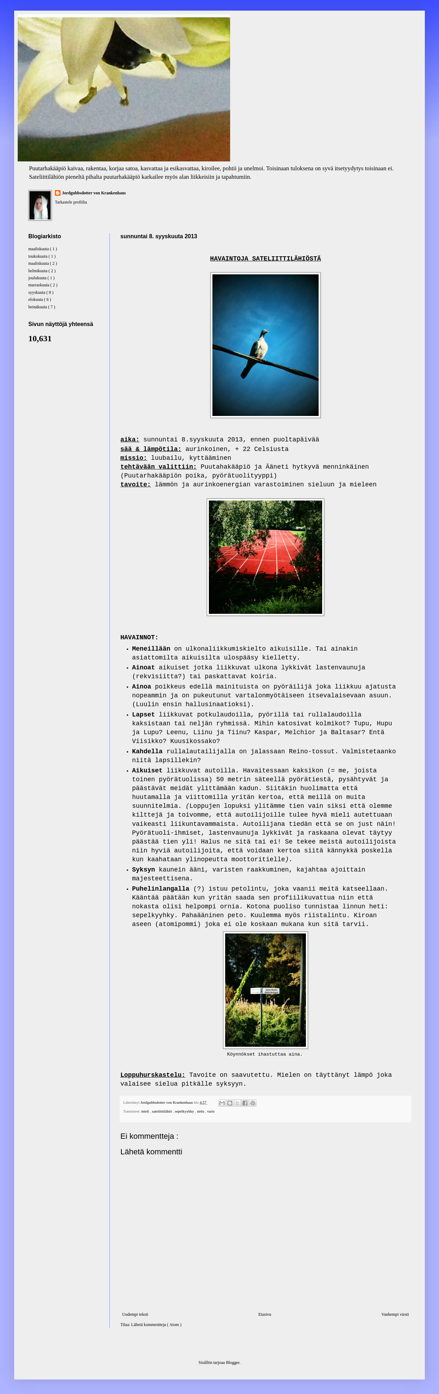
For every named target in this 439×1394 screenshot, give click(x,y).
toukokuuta (38, 256)
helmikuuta (38, 270)
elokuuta (36, 299)
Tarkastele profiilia (71, 202)
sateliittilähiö (162, 1111)
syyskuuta (37, 292)
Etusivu (265, 1314)
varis (211, 1111)
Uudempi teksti (135, 1314)
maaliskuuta (39, 248)
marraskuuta (39, 284)
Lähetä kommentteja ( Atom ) (156, 1324)
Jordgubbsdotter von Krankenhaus (94, 192)
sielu (201, 1111)
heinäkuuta (38, 306)
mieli (145, 1111)
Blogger (232, 1362)
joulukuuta (37, 277)
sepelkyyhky (185, 1111)
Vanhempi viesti (395, 1314)
